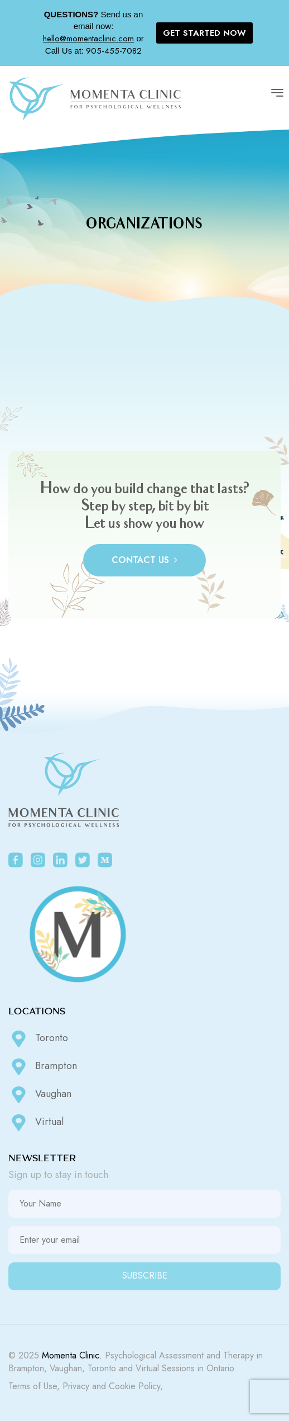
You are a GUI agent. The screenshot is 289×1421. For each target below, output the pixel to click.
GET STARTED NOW (204, 33)
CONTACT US (144, 560)
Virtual (36, 1122)
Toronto (38, 1039)
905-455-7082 (114, 51)
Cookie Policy (134, 1386)
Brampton (42, 1066)
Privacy (75, 1386)
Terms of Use (32, 1386)
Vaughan (39, 1094)
